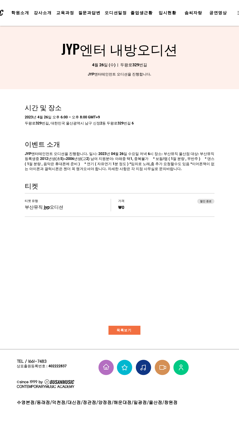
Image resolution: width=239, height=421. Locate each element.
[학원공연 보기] (162, 367)
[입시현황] (168, 12)
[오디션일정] (116, 12)
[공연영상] (219, 12)
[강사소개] (43, 12)
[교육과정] (65, 12)
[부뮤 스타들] (124, 367)
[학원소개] (20, 12)
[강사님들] (181, 367)
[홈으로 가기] (106, 367)
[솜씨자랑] (194, 12)
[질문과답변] (89, 12)
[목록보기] (124, 330)
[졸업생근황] (142, 12)
